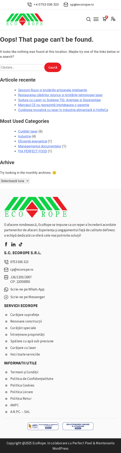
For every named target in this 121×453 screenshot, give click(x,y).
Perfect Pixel (82, 443)
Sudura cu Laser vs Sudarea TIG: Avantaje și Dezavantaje (59, 100)
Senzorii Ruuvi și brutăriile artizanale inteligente (52, 90)
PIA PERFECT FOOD (32, 151)
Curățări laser (28, 131)
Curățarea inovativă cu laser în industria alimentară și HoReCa (63, 110)
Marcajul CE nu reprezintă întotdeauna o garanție (53, 105)
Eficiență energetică (32, 141)
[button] (88, 19)
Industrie (24, 136)
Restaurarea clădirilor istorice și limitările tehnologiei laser (60, 95)
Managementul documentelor (39, 146)
